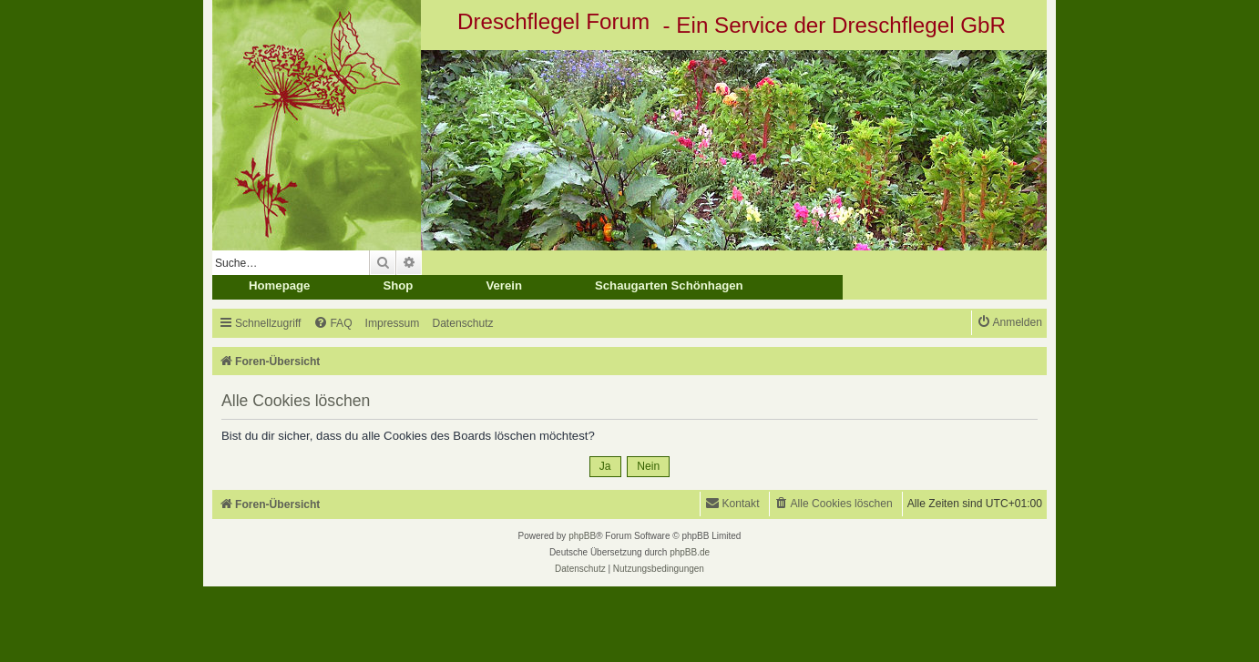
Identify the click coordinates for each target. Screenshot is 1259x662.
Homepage (279, 285)
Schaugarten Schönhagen (669, 285)
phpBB (582, 536)
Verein (504, 285)
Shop (398, 285)
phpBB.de (690, 552)
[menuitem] (332, 323)
